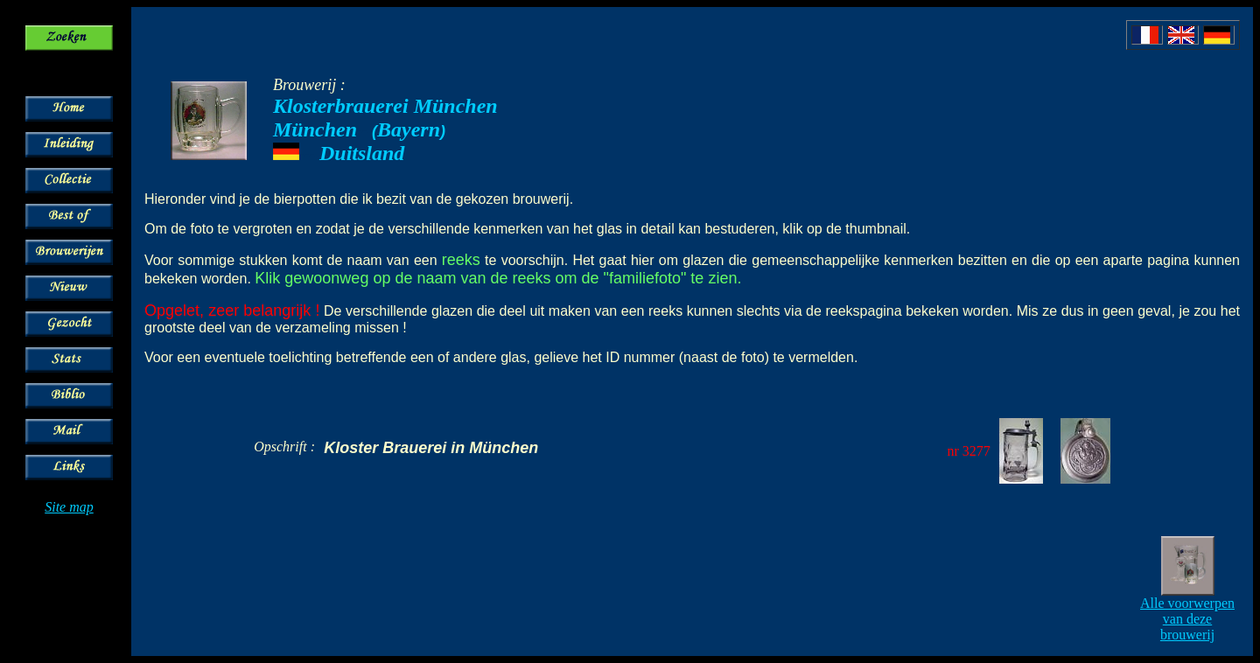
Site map (69, 506)
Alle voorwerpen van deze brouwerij (1187, 619)
